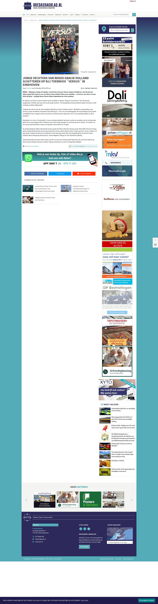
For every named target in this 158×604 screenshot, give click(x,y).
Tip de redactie (84, 174)
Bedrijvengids (42, 14)
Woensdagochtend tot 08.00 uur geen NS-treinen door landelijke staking (121, 419)
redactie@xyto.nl (40, 553)
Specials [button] (65, 14)
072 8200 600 (39, 550)
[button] (24, 517)
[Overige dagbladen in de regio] (120, 545)
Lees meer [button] (84, 600)
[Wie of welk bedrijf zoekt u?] (119, 30)
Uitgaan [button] (77, 14)
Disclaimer (118, 572)
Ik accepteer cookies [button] (147, 600)
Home (26, 20)
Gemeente (51, 14)
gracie (36, 146)
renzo (32, 146)
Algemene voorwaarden (107, 572)
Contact (92, 14)
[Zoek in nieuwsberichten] (122, 14)
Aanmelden (84, 560)
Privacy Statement (128, 572)
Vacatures (85, 14)
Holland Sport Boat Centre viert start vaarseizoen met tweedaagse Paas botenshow (46, 188)
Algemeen (33, 14)
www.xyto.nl (39, 555)
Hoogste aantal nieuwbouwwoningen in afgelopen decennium (81, 188)
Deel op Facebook (36, 174)
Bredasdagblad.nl (47, 5)
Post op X (59, 174)
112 (27, 14)
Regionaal (58, 14)
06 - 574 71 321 (67, 163)
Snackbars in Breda (117, 473)
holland (27, 146)
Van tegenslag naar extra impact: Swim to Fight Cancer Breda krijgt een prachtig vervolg (122, 454)
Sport (71, 14)
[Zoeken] (134, 14)
